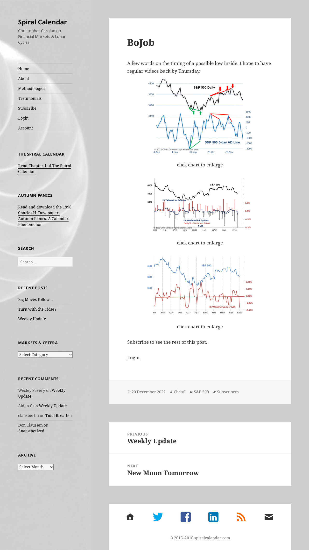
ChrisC (180, 391)
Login (23, 118)
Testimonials (30, 98)
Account (25, 128)
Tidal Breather (58, 415)
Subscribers (228, 391)
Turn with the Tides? (37, 309)
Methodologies (31, 88)
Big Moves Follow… (35, 299)
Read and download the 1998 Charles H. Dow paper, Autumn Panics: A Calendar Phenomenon (44, 215)
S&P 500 (201, 391)
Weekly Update (32, 318)
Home (23, 68)
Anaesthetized (31, 431)
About (23, 78)
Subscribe (27, 108)
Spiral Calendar (42, 21)
